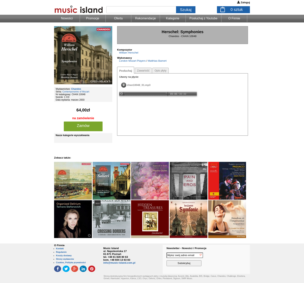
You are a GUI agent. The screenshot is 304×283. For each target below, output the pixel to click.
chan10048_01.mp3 (139, 85)
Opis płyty (160, 70)
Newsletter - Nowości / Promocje (186, 248)
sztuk (237, 9)
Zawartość (143, 70)
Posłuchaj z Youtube (203, 18)
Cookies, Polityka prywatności (71, 262)
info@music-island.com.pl (119, 262)
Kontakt (60, 248)
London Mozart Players (132, 60)
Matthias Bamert (157, 60)
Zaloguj (245, 2)
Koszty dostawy (64, 255)
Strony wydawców (65, 259)
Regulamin (61, 252)
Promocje (92, 18)
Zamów (83, 125)
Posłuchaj (125, 70)
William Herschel (128, 52)
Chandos (76, 89)
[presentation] (234, 260)
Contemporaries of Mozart (75, 91)
